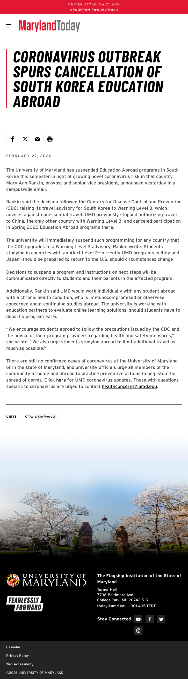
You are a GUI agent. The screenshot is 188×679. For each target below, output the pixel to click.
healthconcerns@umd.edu (129, 386)
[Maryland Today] (49, 26)
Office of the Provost (40, 416)
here (61, 380)
